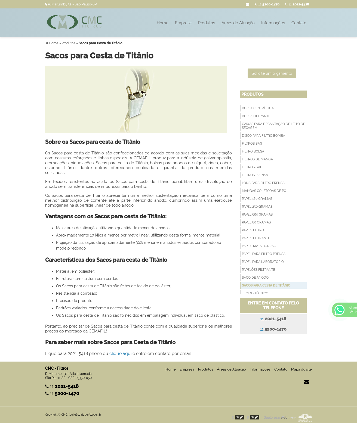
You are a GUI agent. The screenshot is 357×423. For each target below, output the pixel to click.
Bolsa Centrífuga (258, 108)
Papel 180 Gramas (257, 199)
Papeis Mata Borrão (259, 246)
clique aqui (120, 353)
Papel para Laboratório (263, 262)
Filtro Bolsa (253, 151)
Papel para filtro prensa (263, 254)
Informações (273, 22)
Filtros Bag (252, 143)
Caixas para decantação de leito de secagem (273, 126)
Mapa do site (301, 369)
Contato (298, 22)
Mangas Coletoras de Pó (264, 191)
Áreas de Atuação (238, 22)
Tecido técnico (255, 293)
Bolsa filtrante (256, 116)
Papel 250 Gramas (257, 207)
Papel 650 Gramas (257, 214)
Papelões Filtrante (258, 270)
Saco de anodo (255, 277)
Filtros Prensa (255, 175)
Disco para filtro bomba (263, 136)
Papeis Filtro (253, 230)
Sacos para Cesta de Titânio (266, 285)
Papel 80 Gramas (256, 222)
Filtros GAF (252, 167)
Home (162, 22)
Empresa (183, 22)
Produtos (206, 22)
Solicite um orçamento (272, 73)
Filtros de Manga (257, 159)
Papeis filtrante (256, 238)
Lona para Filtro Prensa (263, 183)
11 (297, 4)
